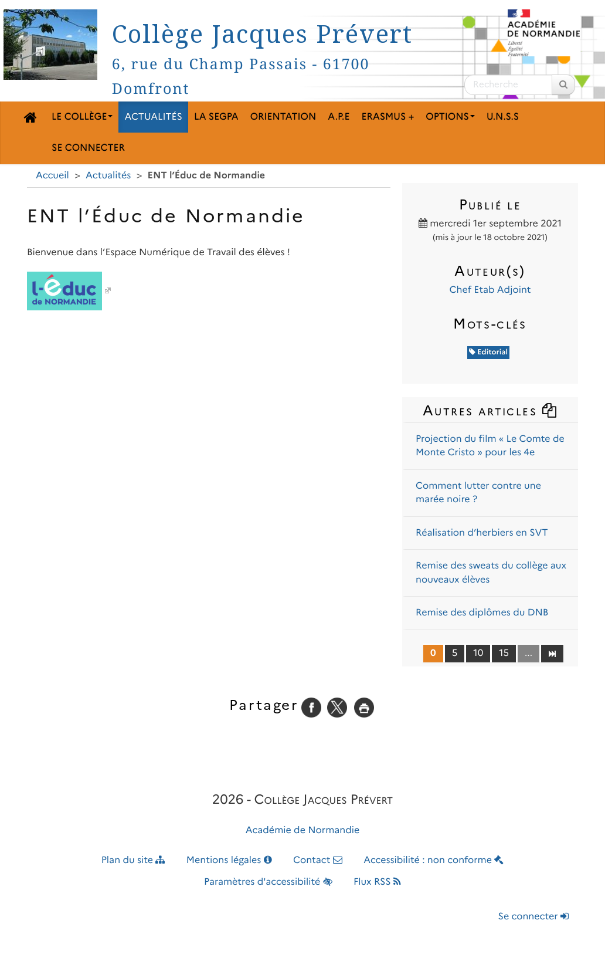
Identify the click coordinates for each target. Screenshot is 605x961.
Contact (317, 860)
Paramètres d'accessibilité (268, 882)
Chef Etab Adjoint (490, 290)
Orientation (283, 117)
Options (450, 117)
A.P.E (338, 117)
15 (504, 653)
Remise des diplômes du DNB (482, 612)
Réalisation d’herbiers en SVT (482, 533)
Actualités (153, 117)
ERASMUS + (387, 117)
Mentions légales (229, 860)
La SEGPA (216, 117)
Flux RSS (377, 882)
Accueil (52, 175)
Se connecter (88, 148)
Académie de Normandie (303, 830)
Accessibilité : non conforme (433, 860)
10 (478, 653)
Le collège (82, 117)
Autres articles (490, 410)
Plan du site (133, 860)
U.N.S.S (503, 117)
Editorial (488, 352)
